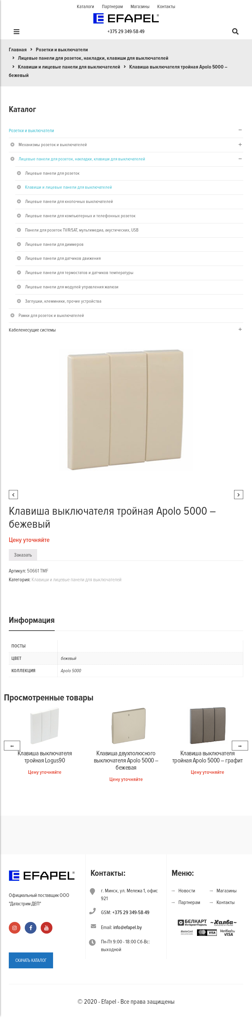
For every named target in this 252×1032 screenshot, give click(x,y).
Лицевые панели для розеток (52, 173)
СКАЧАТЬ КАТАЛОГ (31, 960)
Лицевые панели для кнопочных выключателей (69, 201)
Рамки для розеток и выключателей (51, 315)
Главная (18, 49)
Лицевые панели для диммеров (54, 244)
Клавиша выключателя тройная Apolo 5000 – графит (207, 756)
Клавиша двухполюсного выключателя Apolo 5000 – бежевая (126, 760)
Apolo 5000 (71, 670)
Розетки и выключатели (62, 49)
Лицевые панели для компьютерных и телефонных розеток (80, 216)
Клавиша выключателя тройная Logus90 (45, 756)
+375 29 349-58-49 (126, 31)
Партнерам (112, 6)
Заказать (23, 555)
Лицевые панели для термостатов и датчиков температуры (79, 272)
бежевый (68, 658)
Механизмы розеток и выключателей (53, 144)
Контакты (166, 6)
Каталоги (85, 6)
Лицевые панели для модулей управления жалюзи (72, 287)
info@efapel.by (127, 927)
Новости (186, 890)
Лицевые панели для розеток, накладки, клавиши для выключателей (93, 58)
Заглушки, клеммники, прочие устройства (63, 301)
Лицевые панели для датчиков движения (63, 258)
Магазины (140, 6)
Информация (32, 620)
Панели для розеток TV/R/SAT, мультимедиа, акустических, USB (81, 230)
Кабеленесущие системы (32, 330)
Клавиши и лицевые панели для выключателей (69, 67)
